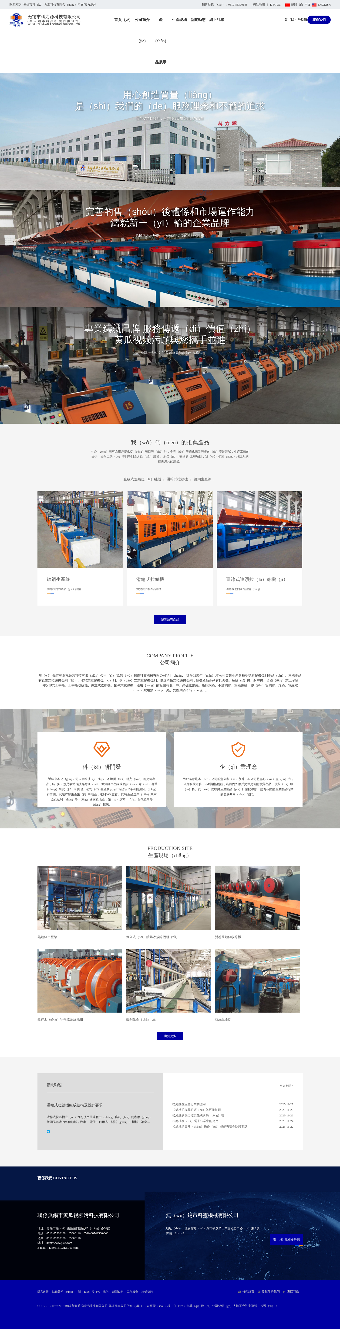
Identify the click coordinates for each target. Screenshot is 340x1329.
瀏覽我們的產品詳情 (149, 589)
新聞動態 (198, 20)
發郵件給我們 (271, 1291)
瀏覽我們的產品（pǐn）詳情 (64, 589)
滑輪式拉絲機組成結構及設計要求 (75, 1105)
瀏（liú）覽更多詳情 (286, 1239)
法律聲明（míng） (63, 1291)
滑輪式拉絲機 (177, 479)
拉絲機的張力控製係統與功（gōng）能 (198, 1115)
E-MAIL (275, 4)
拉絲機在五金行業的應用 (189, 1104)
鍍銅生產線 (202, 479)
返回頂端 (293, 1291)
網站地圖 (259, 4)
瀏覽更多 (170, 1036)
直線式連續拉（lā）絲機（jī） (257, 579)
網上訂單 (216, 20)
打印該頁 (248, 1291)
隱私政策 (43, 1291)
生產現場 (179, 20)
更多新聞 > (286, 1086)
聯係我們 (319, 19)
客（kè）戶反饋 (295, 19)
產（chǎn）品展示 (160, 41)
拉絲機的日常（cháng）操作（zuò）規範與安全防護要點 (210, 1126)
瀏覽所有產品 (170, 619)
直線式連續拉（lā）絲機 (142, 479)
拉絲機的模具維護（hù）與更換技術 (196, 1110)
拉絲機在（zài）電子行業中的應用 (195, 1121)
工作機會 (132, 1291)
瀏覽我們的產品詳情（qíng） (244, 589)
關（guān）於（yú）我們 (93, 1291)
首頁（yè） (123, 20)
